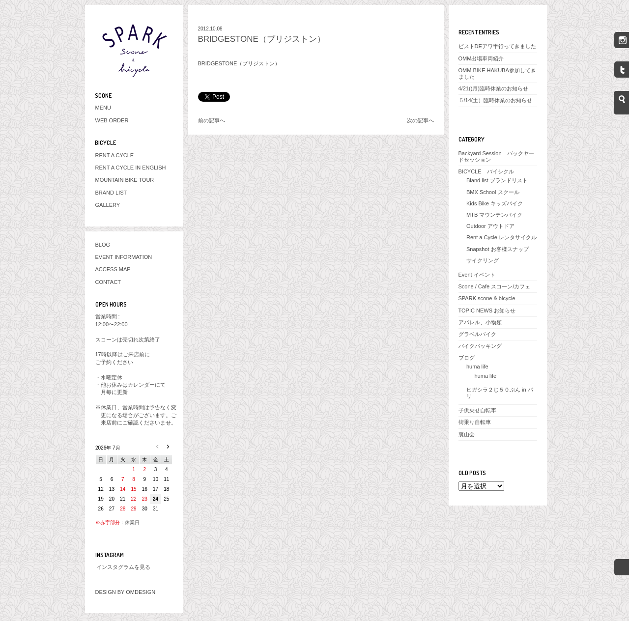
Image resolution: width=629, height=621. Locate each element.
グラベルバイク (477, 334)
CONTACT (108, 282)
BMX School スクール (492, 192)
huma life (477, 366)
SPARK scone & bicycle (486, 298)
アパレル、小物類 (480, 322)
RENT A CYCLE (114, 155)
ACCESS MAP (113, 269)
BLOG (103, 245)
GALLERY (107, 205)
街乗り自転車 (474, 422)
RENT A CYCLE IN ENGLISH (130, 167)
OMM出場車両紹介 (481, 58)
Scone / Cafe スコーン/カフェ (494, 286)
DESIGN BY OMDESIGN (125, 592)
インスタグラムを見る (123, 567)
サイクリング (482, 260)
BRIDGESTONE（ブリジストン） (261, 39)
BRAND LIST (111, 193)
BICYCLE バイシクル (486, 171)
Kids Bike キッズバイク (494, 203)
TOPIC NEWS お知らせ (487, 310)
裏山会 (466, 434)
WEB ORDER (112, 120)
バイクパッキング (480, 346)
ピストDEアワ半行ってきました (497, 46)
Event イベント (476, 275)
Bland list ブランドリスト (497, 180)
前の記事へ (211, 120)
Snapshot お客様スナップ (497, 249)
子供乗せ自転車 (477, 410)
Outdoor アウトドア (490, 226)
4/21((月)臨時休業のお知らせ (493, 88)
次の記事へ (420, 120)
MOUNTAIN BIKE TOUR (124, 180)
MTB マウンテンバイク (494, 215)
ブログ (466, 358)
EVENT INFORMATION (123, 257)
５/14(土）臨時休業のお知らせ (495, 100)
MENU (103, 108)
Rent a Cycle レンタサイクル (501, 237)
